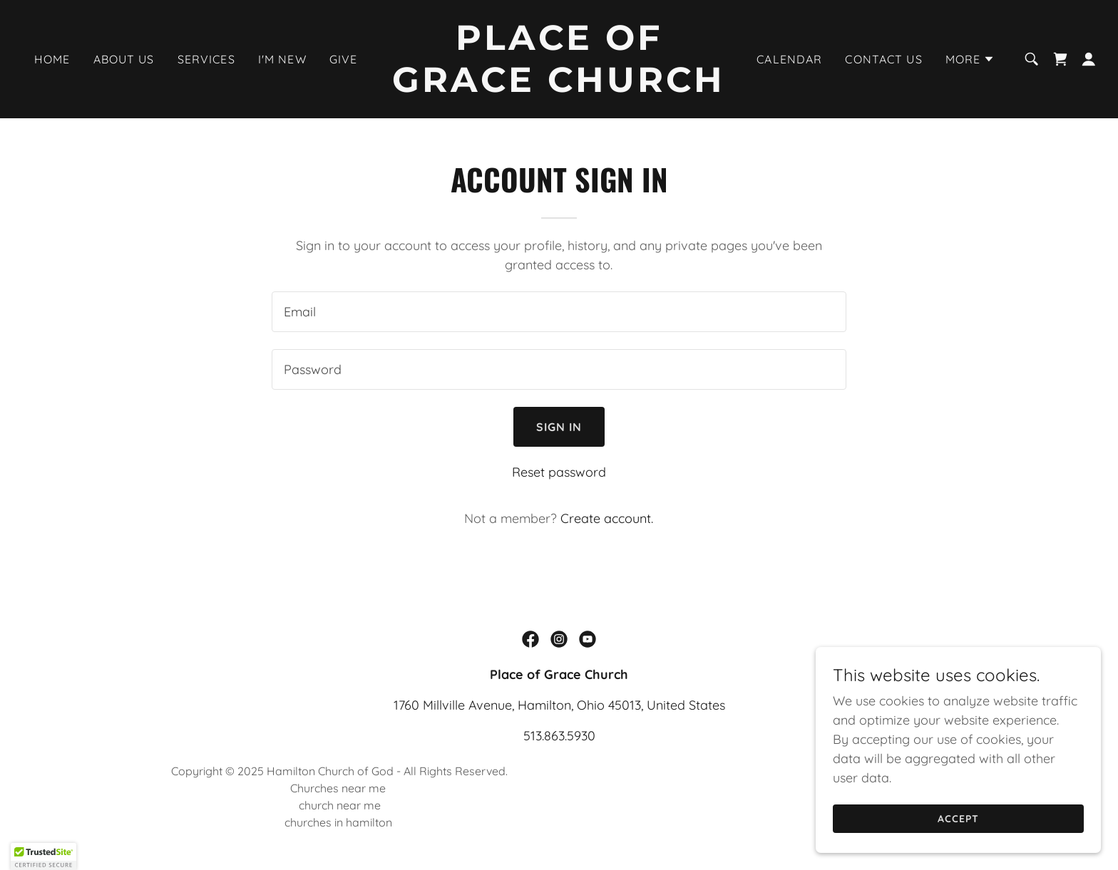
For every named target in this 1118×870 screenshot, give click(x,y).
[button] (970, 59)
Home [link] (52, 59)
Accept (958, 818)
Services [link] (206, 59)
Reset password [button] (559, 472)
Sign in (559, 427)
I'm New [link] (282, 59)
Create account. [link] (606, 518)
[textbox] (559, 311)
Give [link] (343, 59)
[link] (559, 87)
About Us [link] (124, 59)
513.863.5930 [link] (559, 735)
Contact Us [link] (883, 59)
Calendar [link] (789, 59)
